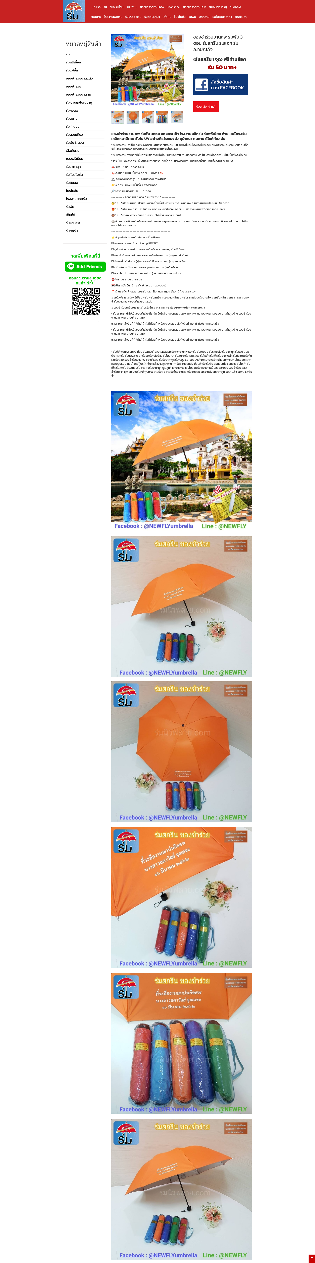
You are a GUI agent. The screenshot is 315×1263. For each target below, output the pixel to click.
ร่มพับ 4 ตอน (133, 16)
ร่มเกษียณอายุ (218, 7)
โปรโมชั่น (180, 16)
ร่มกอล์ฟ (235, 7)
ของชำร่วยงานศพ (194, 7)
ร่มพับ (192, 16)
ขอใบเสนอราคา (222, 16)
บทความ (204, 16)
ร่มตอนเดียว (152, 16)
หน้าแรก (96, 7)
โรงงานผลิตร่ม (113, 16)
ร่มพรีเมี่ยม (117, 7)
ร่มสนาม (96, 16)
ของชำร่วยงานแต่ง (152, 7)
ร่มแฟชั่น (131, 7)
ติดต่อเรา (241, 16)
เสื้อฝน (167, 16)
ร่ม (105, 7)
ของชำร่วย (173, 7)
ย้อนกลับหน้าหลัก (206, 107)
